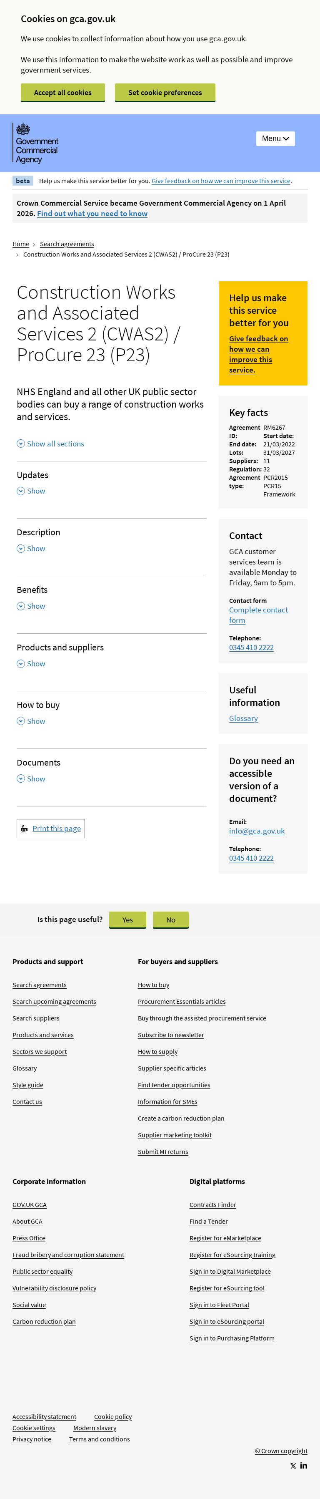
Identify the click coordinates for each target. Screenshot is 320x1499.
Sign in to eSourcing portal (227, 1321)
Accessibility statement (44, 1416)
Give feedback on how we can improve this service (221, 180)
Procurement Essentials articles (182, 1001)
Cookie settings (33, 1427)
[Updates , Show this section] (111, 485)
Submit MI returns (163, 1151)
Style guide (27, 1085)
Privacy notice (31, 1439)
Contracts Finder (213, 1204)
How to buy (153, 984)
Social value (29, 1304)
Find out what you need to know (92, 213)
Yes (127, 920)
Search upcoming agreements (54, 1001)
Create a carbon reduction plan (181, 1118)
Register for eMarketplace (225, 1238)
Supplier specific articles (172, 1068)
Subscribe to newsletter (171, 1034)
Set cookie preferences (165, 92)
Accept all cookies (63, 92)
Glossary (243, 718)
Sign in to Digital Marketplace (230, 1271)
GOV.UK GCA (29, 1204)
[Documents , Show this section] (111, 773)
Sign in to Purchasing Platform (232, 1338)
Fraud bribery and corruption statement (68, 1254)
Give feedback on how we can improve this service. (258, 354)
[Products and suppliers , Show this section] (111, 658)
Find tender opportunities (174, 1085)
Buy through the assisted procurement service (202, 1018)
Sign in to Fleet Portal (219, 1304)
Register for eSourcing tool (227, 1288)
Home (20, 243)
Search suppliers (36, 1018)
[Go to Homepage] (281, 1423)
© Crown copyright (281, 1450)
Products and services (43, 1034)
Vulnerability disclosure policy (54, 1288)
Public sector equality (42, 1271)
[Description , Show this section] (111, 542)
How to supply (158, 1051)
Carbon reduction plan (44, 1321)
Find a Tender (209, 1221)
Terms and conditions (99, 1439)
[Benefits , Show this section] (111, 600)
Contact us (27, 1101)
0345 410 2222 (251, 647)
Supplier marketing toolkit (175, 1135)
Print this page (56, 828)
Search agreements (67, 243)
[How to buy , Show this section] (111, 715)
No (170, 920)
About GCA (27, 1221)
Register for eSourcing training (232, 1254)
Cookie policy (113, 1416)
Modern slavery (94, 1427)
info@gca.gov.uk (257, 831)
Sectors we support (39, 1051)
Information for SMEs (168, 1101)
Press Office (28, 1238)
